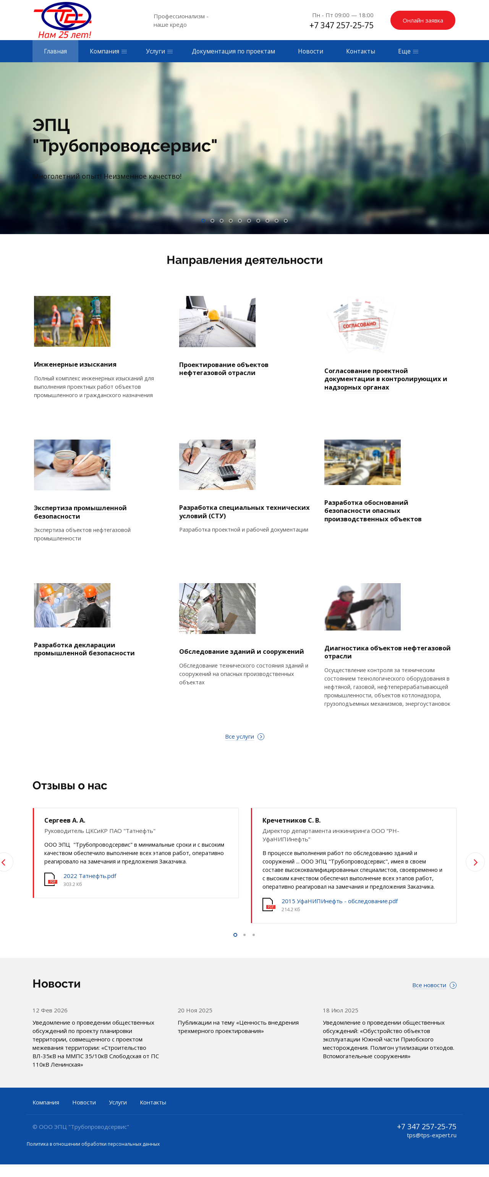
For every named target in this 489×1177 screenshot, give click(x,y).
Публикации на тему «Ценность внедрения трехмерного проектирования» (238, 1039)
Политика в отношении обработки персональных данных (93, 1156)
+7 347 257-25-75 (341, 25)
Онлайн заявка (423, 20)
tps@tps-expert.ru (432, 1147)
